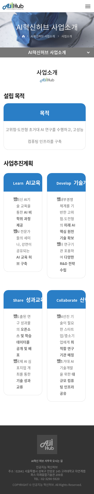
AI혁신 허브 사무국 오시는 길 (47, 461)
